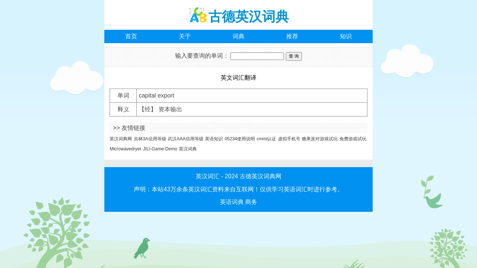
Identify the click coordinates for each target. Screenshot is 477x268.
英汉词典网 (121, 138)
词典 (238, 36)
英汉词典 (188, 148)
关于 (185, 36)
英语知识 (214, 138)
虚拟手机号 (289, 138)
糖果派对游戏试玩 (320, 138)
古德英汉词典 (248, 16)
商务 (251, 202)
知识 (346, 36)
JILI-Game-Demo (160, 148)
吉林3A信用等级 (150, 138)
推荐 (292, 36)
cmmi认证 (267, 138)
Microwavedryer (125, 148)
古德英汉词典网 (260, 176)
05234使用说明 (240, 138)
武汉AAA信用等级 (185, 138)
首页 (131, 36)
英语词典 (232, 202)
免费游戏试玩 (352, 138)
